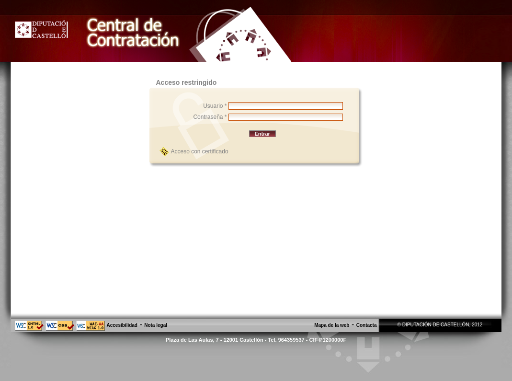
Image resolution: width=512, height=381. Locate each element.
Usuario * (215, 106)
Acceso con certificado (199, 151)
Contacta (366, 325)
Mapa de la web (331, 325)
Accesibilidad (122, 325)
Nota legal (155, 325)
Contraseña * (210, 117)
